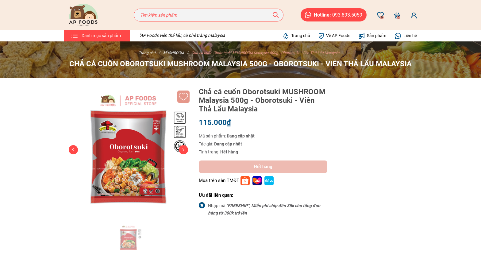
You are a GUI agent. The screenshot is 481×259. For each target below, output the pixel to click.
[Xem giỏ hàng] (397, 15)
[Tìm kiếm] (276, 15)
